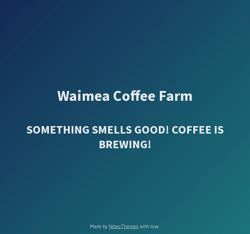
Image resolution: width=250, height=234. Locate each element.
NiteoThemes (123, 226)
